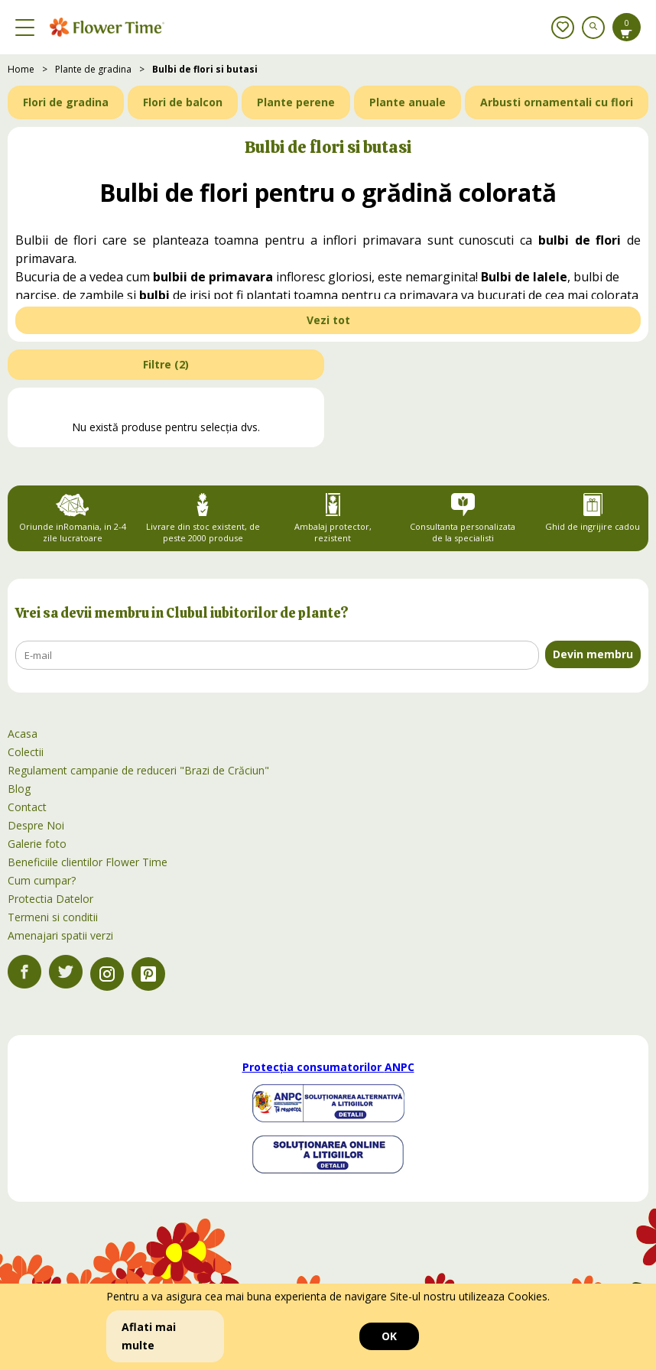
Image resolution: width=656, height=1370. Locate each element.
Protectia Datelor (50, 898)
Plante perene (296, 102)
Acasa (22, 733)
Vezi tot (328, 320)
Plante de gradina (93, 69)
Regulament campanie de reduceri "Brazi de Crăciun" (138, 770)
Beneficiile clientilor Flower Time (87, 862)
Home (21, 69)
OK (389, 1336)
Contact (27, 807)
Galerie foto (37, 843)
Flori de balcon (182, 102)
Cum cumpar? (42, 880)
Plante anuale (407, 102)
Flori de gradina (66, 102)
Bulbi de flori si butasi (205, 69)
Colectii (26, 752)
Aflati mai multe (149, 1336)
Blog (19, 788)
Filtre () (166, 364)
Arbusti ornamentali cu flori (556, 102)
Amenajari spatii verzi (60, 935)
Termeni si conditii (53, 917)
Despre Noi (36, 825)
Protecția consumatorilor (328, 1067)
